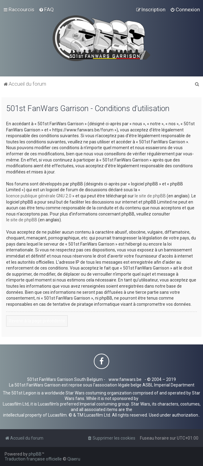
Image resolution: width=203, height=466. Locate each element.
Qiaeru (73, 458)
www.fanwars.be (125, 379)
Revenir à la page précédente (37, 320)
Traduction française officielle (33, 458)
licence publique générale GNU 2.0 (38, 195)
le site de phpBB (150, 195)
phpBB (35, 454)
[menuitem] (46, 9)
